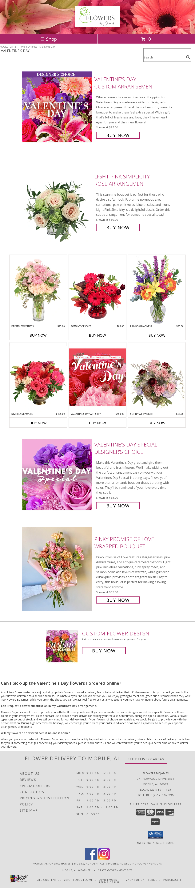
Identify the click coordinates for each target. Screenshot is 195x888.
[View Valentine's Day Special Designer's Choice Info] (57, 474)
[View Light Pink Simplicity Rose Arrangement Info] (57, 201)
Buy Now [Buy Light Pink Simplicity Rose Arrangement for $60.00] (118, 227)
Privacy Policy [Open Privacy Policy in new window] (132, 879)
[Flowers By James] (97, 25)
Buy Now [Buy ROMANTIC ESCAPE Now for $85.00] (97, 335)
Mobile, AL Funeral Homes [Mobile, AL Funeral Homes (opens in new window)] (52, 863)
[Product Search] (164, 57)
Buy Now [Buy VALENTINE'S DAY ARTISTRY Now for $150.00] (97, 423)
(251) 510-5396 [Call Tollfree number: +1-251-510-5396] (163, 795)
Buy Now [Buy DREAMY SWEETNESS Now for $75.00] (38, 335)
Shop (49, 39)
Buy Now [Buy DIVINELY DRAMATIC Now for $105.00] (38, 423)
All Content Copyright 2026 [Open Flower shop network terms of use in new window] (59, 879)
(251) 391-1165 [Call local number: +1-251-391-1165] (160, 789)
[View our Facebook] (91, 858)
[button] (155, 835)
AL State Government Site (113, 870)
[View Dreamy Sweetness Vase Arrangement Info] (38, 289)
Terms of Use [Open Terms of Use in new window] (109, 882)
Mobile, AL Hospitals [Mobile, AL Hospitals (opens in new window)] (89, 863)
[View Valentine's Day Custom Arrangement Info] (57, 107)
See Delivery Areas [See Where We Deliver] (146, 759)
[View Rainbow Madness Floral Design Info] (156, 289)
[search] (188, 57)
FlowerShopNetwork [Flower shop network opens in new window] (100, 879)
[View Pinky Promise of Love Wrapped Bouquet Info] (57, 569)
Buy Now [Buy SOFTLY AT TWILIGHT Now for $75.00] (156, 423)
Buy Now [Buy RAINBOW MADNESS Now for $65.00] (156, 335)
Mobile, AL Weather (76, 870)
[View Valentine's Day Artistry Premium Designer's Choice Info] (97, 377)
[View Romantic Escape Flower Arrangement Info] (97, 289)
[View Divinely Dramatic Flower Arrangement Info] (38, 377)
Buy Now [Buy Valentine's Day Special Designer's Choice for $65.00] (118, 505)
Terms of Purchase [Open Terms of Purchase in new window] (163, 879)
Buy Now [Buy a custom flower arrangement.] (104, 650)
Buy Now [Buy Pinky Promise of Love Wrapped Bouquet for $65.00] (118, 600)
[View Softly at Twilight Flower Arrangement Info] (156, 377)
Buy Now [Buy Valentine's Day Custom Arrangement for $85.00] (118, 135)
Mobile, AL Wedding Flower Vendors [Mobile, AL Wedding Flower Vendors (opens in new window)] (135, 863)
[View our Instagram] (104, 858)
